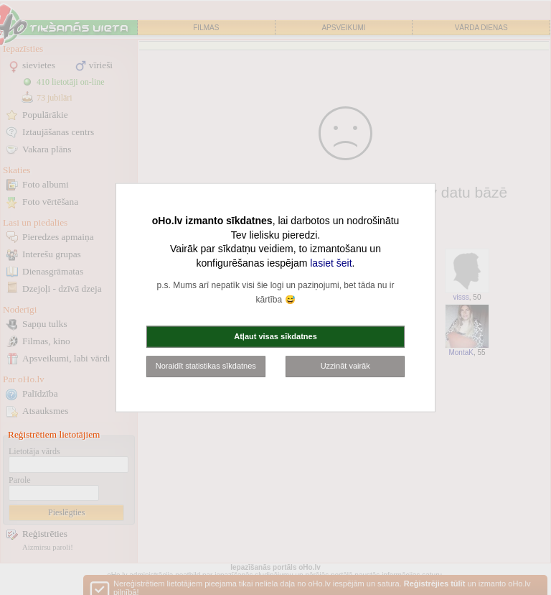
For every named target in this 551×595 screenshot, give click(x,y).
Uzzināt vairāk (345, 365)
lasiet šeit (331, 262)
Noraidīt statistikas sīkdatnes (206, 365)
